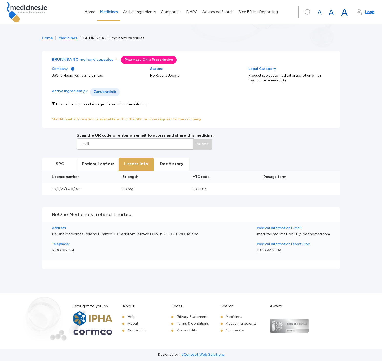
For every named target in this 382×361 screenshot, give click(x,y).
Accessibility (187, 330)
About (133, 323)
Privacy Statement (192, 317)
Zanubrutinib (105, 92)
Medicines (109, 12)
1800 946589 (269, 250)
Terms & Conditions (193, 323)
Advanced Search (217, 12)
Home (89, 12)
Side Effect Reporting (258, 12)
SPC (60, 164)
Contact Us (137, 330)
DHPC (191, 12)
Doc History (171, 164)
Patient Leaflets (98, 164)
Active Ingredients (139, 12)
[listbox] (105, 92)
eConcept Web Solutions (202, 354)
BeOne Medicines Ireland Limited (77, 75)
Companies (171, 12)
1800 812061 (63, 250)
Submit (202, 144)
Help (132, 317)
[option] (105, 92)
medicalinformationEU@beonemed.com (293, 234)
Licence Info (136, 164)
